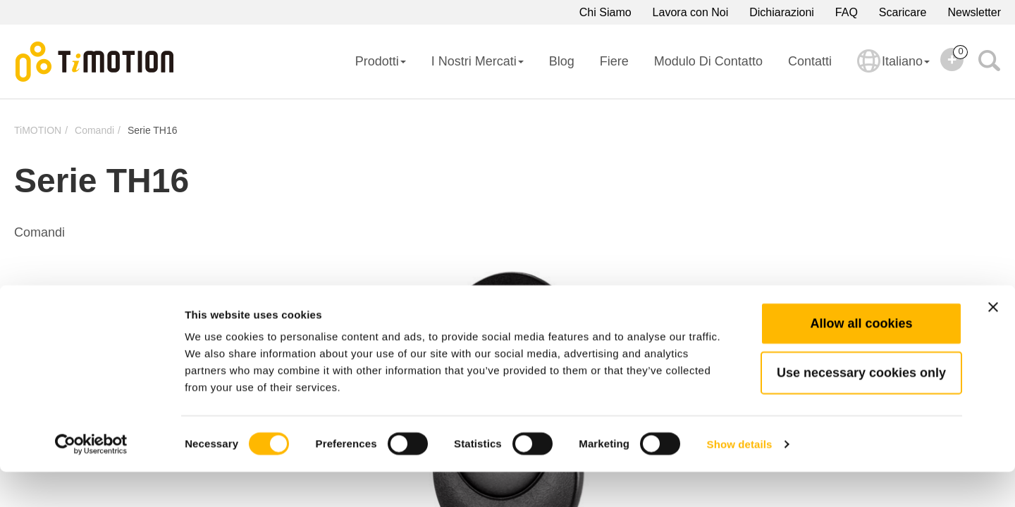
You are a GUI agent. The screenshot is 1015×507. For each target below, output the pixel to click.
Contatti (810, 61)
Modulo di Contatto (708, 61)
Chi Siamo (605, 12)
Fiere (614, 61)
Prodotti (380, 61)
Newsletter (974, 12)
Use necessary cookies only (861, 408)
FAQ (846, 12)
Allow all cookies (861, 358)
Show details (740, 479)
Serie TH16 (153, 130)
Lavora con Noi (691, 12)
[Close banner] (993, 342)
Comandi (94, 130)
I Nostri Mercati (477, 61)
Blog (561, 61)
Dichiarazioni (781, 12)
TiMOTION (37, 130)
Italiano (893, 70)
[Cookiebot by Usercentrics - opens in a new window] (91, 479)
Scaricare (903, 12)
